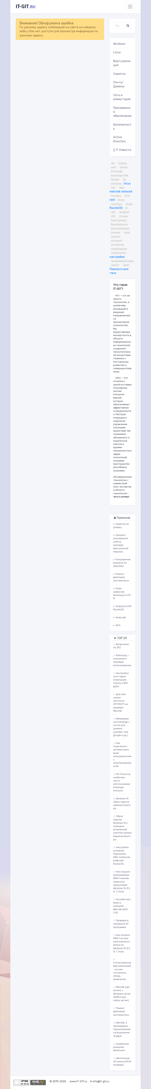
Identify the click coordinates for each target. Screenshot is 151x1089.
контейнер (117, 244)
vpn (113, 212)
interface (116, 183)
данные (115, 232)
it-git (25, 6)
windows (124, 212)
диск (127, 232)
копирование (119, 248)
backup (122, 163)
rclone (120, 200)
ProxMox (116, 196)
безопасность (119, 224)
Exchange (116, 171)
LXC (113, 187)
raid (112, 199)
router (129, 204)
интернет (116, 240)
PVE (127, 196)
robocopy (116, 204)
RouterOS (116, 208)
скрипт (115, 265)
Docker (124, 167)
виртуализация (120, 228)
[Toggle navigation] (130, 6)
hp (124, 179)
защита (115, 236)
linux (127, 183)
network (126, 191)
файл (126, 265)
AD (112, 163)
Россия (123, 216)
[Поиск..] (119, 25)
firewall (115, 179)
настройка (117, 257)
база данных (118, 220)
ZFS (113, 216)
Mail (121, 187)
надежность (118, 252)
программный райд (122, 261)
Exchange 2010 (119, 175)
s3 (126, 208)
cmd (113, 167)
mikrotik (115, 191)
